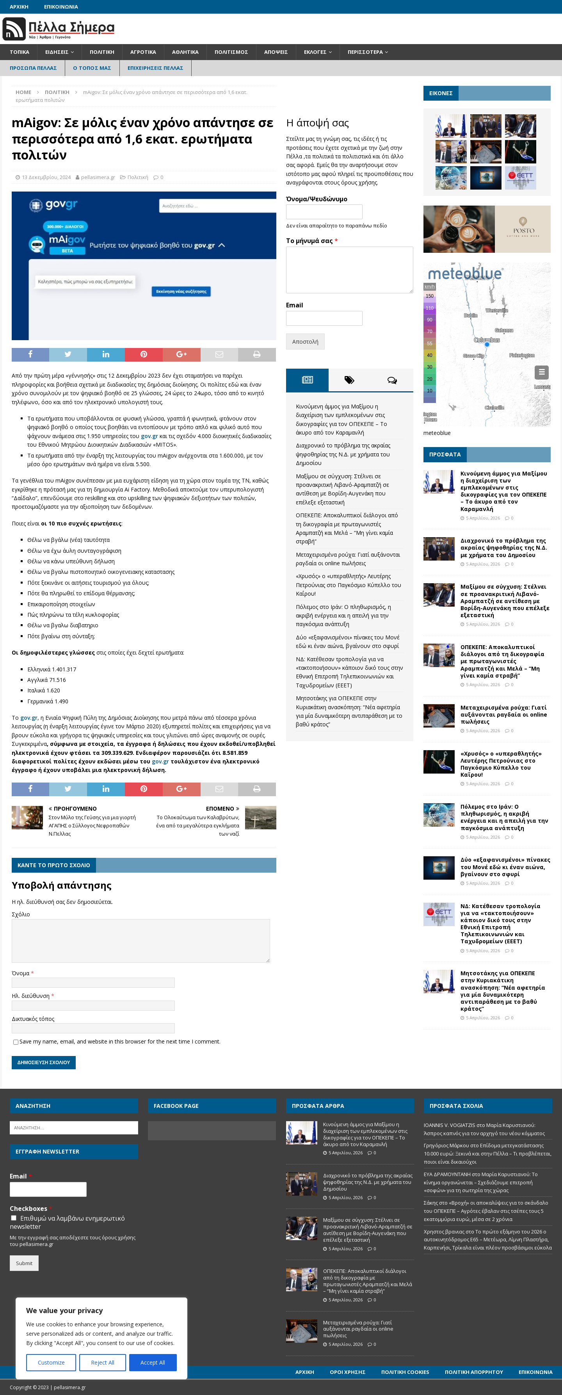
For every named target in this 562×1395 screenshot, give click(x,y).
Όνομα (21, 973)
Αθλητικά (185, 51)
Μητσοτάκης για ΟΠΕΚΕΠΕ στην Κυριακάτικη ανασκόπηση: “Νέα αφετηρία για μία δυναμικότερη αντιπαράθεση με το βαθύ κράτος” (503, 990)
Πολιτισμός (231, 51)
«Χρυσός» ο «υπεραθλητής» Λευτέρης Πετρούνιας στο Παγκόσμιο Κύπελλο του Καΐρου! (348, 584)
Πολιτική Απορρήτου (474, 1371)
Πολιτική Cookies (405, 1371)
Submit (24, 1263)
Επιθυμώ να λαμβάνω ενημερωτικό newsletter (67, 1222)
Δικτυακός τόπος (33, 1018)
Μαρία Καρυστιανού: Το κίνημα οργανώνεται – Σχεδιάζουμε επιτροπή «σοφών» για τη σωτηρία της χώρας (481, 1182)
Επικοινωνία (61, 6)
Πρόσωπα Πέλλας (33, 67)
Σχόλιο (21, 914)
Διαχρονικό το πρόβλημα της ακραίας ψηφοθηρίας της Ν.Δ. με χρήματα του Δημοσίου (343, 454)
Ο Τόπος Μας (92, 67)
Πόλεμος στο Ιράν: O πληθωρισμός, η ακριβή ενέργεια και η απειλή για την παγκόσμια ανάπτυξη (343, 615)
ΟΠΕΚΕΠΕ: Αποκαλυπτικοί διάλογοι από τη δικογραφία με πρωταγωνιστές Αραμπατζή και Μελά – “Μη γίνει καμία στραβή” (502, 661)
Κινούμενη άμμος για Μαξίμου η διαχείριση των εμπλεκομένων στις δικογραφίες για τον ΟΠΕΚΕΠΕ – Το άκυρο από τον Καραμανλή (504, 491)
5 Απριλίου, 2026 (483, 518)
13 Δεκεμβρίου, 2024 (46, 177)
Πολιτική (102, 51)
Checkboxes (31, 1209)
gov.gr (149, 436)
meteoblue (437, 433)
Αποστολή (305, 341)
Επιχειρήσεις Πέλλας (156, 67)
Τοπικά (19, 51)
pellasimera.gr (98, 177)
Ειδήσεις (57, 51)
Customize (51, 1362)
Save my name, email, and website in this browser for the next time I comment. (120, 1041)
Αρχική (19, 6)
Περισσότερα (365, 51)
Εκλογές (315, 51)
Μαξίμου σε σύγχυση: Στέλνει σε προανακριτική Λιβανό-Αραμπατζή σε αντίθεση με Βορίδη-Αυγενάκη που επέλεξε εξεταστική (505, 601)
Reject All (102, 1362)
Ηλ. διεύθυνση (31, 995)
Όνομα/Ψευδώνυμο (316, 199)
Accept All (152, 1362)
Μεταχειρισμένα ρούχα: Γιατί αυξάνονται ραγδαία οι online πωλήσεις (504, 714)
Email (294, 305)
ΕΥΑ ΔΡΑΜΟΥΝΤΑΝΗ (447, 1174)
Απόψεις (276, 51)
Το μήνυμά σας (312, 241)
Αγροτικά (143, 51)
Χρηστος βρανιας (444, 1231)
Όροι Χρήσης (348, 1371)
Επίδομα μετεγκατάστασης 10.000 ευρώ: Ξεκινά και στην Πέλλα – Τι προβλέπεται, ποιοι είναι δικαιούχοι (487, 1153)
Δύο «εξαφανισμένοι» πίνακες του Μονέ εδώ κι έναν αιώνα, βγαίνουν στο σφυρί (505, 866)
